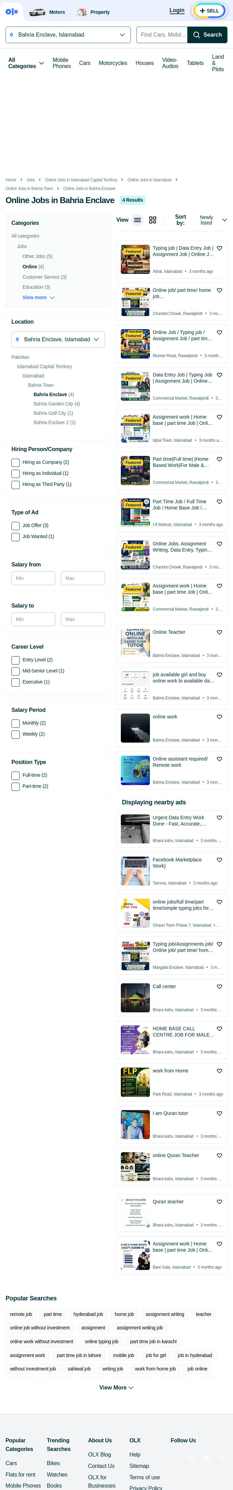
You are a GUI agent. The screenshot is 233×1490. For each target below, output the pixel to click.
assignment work (27, 1355)
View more (39, 297)
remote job (21, 1314)
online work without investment (41, 1341)
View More (116, 1385)
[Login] (177, 10)
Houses (145, 63)
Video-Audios (170, 63)
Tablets (195, 63)
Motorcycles (113, 63)
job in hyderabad (195, 1355)
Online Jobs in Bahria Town (29, 188)
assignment (93, 1327)
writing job (112, 1369)
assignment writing (165, 1314)
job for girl (156, 1355)
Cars (85, 63)
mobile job (123, 1355)
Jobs (30, 180)
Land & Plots (218, 63)
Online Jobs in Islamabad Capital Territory (81, 180)
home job (124, 1314)
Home (11, 180)
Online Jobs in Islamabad (149, 180)
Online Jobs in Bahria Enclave (89, 188)
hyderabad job (88, 1314)
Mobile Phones (62, 63)
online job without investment (40, 1327)
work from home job (155, 1369)
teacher (204, 1314)
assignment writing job (140, 1327)
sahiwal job (79, 1369)
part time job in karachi (153, 1341)
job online (197, 1369)
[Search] (207, 35)
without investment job (33, 1369)
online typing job (101, 1341)
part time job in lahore (79, 1355)
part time (53, 1314)
